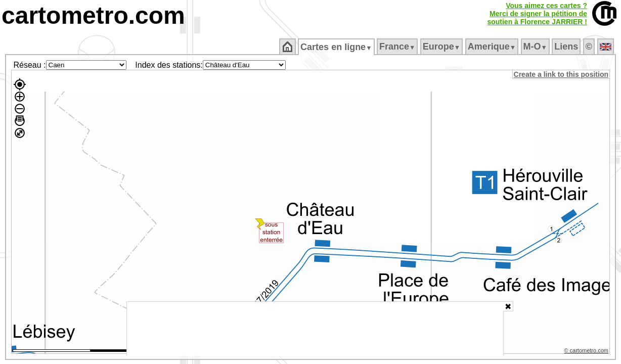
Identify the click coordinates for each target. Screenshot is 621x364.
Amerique (492, 46)
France (398, 46)
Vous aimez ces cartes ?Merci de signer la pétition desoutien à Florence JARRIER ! (537, 14)
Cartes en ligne (337, 47)
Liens (567, 46)
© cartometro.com (587, 352)
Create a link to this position (561, 74)
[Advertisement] (315, 328)
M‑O (536, 46)
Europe (442, 46)
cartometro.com (93, 15)
